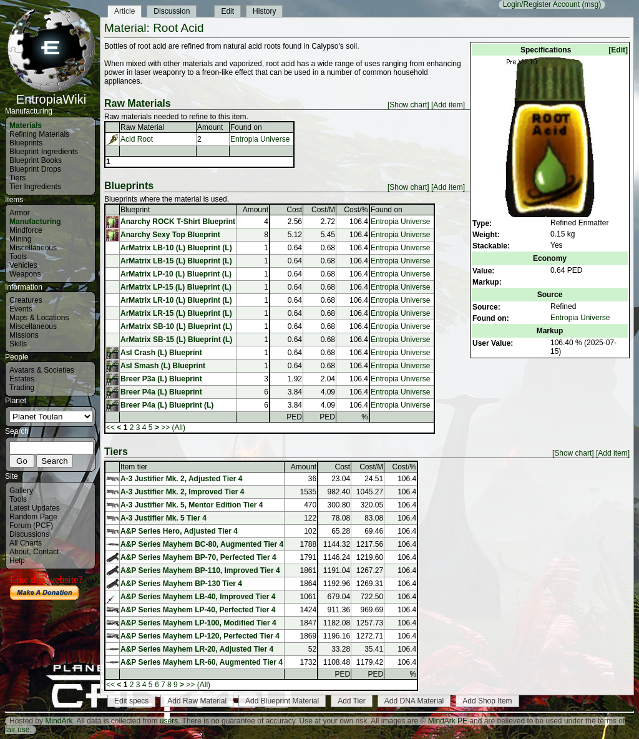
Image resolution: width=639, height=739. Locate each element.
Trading (21, 387)
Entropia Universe (580, 317)
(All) (178, 427)
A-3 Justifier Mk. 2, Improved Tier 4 (182, 491)
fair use (17, 729)
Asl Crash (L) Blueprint (161, 352)
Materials (25, 125)
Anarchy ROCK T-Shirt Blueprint (177, 221)
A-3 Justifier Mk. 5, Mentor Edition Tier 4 (191, 505)
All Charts (25, 543)
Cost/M (323, 209)
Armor (19, 212)
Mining (20, 239)
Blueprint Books (35, 160)
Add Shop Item (487, 701)
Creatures (25, 300)
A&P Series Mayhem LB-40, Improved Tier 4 (197, 596)
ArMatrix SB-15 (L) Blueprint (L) (176, 339)
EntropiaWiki (51, 93)
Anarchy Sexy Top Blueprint (170, 234)
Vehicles (23, 265)
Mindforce (25, 230)
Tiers (17, 178)
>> (165, 427)
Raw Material (142, 127)
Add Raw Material (197, 701)
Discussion (172, 11)
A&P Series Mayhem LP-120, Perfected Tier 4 (200, 636)
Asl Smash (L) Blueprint (162, 365)
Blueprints (25, 143)
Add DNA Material (414, 701)
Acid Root (136, 139)
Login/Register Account (541, 4)
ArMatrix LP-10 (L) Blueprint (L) (176, 274)
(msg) (591, 4)
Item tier (133, 466)
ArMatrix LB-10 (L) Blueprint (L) (176, 247)
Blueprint (135, 209)
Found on (246, 127)
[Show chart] (408, 104)
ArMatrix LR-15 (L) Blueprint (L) (176, 313)
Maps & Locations (39, 317)
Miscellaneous (33, 247)
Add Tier (352, 701)
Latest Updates (34, 508)
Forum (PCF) (31, 525)
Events (20, 309)
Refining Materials (39, 134)
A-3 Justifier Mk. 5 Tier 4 (163, 518)
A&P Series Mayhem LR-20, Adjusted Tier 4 (196, 649)
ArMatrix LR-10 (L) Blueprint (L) (176, 300)
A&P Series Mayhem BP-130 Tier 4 (181, 583)
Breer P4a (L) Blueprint (161, 392)
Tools (18, 256)
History (264, 11)
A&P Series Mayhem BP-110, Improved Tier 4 (200, 570)
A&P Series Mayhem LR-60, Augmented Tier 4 (201, 662)
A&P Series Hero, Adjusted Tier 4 (179, 531)
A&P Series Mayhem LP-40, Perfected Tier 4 (197, 609)
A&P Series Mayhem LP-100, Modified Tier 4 (198, 623)
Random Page (33, 516)
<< (110, 427)
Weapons (25, 274)
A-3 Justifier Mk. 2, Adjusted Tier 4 (181, 478)
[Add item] (448, 104)
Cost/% (356, 209)
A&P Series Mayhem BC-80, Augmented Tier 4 (201, 544)
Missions (24, 335)
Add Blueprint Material (282, 701)
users (169, 721)
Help (17, 560)
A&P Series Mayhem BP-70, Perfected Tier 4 (198, 557)
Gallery (21, 490)
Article (124, 11)
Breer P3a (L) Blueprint (161, 378)
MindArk (58, 721)
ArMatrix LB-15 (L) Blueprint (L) (176, 261)
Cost (294, 209)
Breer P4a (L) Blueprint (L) (166, 405)
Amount (210, 127)
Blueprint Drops (35, 169)
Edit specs (131, 701)
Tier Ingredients (35, 186)
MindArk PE (447, 721)
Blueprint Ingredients (43, 151)
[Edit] (618, 50)
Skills (18, 344)
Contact (46, 551)
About (19, 551)
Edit (227, 11)
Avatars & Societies (41, 370)
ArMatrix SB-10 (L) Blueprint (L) (176, 326)
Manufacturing (35, 221)
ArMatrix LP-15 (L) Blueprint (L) (176, 287)
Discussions (29, 534)
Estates (21, 378)
